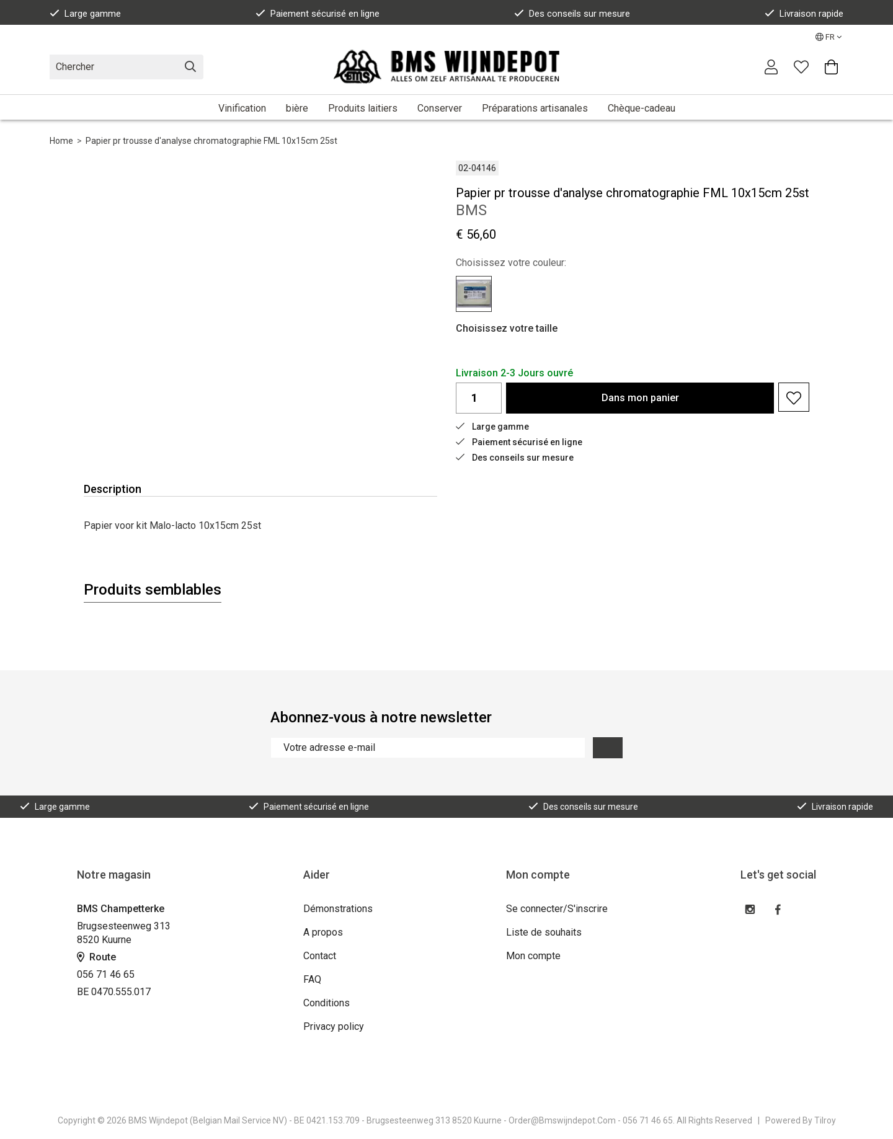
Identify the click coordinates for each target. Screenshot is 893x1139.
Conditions (326, 1003)
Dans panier (640, 398)
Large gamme (85, 13)
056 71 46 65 (106, 974)
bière (297, 108)
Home (61, 141)
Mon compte (533, 956)
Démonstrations (338, 909)
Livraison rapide (804, 13)
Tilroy (825, 1120)
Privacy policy (333, 1026)
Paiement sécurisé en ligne (317, 13)
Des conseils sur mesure (572, 13)
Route (96, 957)
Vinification (242, 108)
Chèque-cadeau (641, 108)
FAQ (312, 979)
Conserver (439, 108)
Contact (319, 956)
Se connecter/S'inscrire (557, 909)
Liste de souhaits (544, 932)
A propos (323, 932)
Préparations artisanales (535, 108)
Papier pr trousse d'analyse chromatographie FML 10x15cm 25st (211, 141)
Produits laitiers (363, 108)
